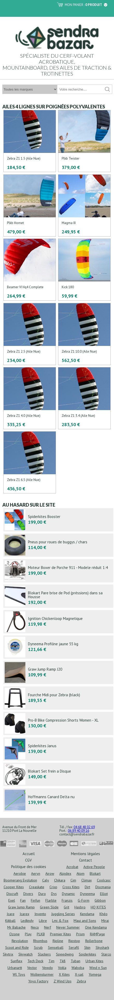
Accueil (29, 853)
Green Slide (49, 907)
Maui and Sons (85, 920)
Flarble (50, 900)
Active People (94, 866)
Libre (43, 920)
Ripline (58, 940)
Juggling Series (63, 914)
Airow (49, 873)
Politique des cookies (28, 866)
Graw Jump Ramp (21, 907)
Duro (42, 893)
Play (28, 934)
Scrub (38, 947)
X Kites (64, 974)
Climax (86, 880)
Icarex (24, 914)
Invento (40, 914)
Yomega (95, 974)
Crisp (53, 887)
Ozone (14, 934)
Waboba (78, 967)
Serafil (74, 947)
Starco (106, 954)
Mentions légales (85, 853)
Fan (23, 900)
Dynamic (68, 893)
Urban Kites (94, 961)
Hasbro (80, 907)
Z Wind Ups (63, 981)
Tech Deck (35, 961)
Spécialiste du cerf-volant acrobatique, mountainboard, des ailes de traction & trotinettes (57, 65)
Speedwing (65, 954)
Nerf (47, 927)
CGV (28, 860)
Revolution (20, 940)
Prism (80, 934)
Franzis (67, 900)
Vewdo (47, 967)
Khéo (103, 914)
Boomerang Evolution (20, 880)
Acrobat (72, 866)
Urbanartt (15, 967)
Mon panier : (86, 5)
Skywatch (25, 954)
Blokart (95, 873)
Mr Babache (16, 927)
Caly (45, 880)
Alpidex (65, 873)
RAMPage (97, 934)
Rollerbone (94, 940)
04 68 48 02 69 (84, 827)
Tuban (75, 961)
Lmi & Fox (60, 920)
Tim (51, 961)
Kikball (10, 920)
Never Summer (68, 927)
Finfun (35, 900)
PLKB (41, 934)
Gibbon (100, 900)
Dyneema (87, 893)
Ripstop (74, 940)
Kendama (87, 914)
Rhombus (40, 940)
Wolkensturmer (42, 974)
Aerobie (19, 873)
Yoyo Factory (38, 981)
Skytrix (8, 954)
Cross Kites (71, 887)
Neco (35, 927)
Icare (11, 914)
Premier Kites (60, 934)
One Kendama (96, 927)
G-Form (83, 900)
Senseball (55, 947)
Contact (85, 860)
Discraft (12, 893)
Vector (32, 967)
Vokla (62, 967)
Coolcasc (104, 880)
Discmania (103, 887)
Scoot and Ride (17, 947)
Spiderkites (87, 954)
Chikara (59, 880)
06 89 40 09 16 (78, 830)
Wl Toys (19, 974)
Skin (87, 947)
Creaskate (36, 887)
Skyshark (102, 947)
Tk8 (63, 961)
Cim (73, 880)
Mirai (105, 920)
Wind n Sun (98, 967)
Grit (66, 907)
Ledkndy (27, 920)
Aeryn (35, 873)
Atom (80, 873)
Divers (28, 893)
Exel (11, 900)
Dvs (54, 893)
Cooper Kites (14, 887)
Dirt (87, 887)
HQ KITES (98, 907)
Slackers (44, 954)
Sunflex (16, 961)
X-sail (79, 974)
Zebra (81, 981)
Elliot (104, 893)
